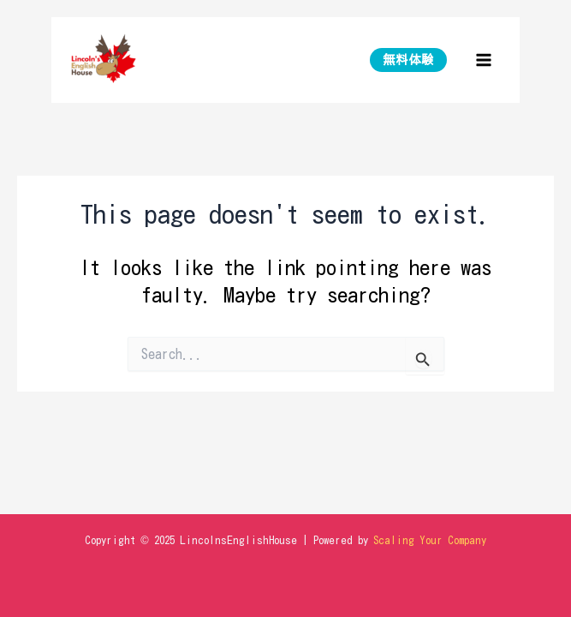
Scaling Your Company (429, 540)
